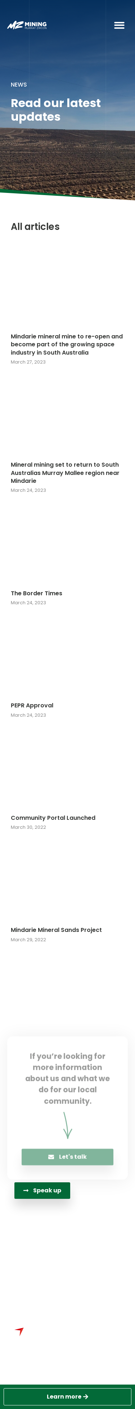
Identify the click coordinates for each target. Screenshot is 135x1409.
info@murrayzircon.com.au (68, 1259)
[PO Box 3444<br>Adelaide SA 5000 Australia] (22, 1279)
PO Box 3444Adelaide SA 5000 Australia (68, 1278)
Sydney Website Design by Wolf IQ (68, 1365)
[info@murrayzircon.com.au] (22, 1260)
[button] (119, 25)
